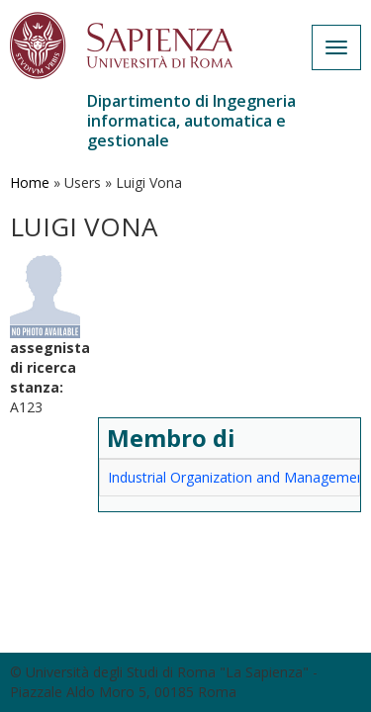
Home (29, 182)
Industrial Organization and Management (239, 477)
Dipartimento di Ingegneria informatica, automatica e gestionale (191, 120)
